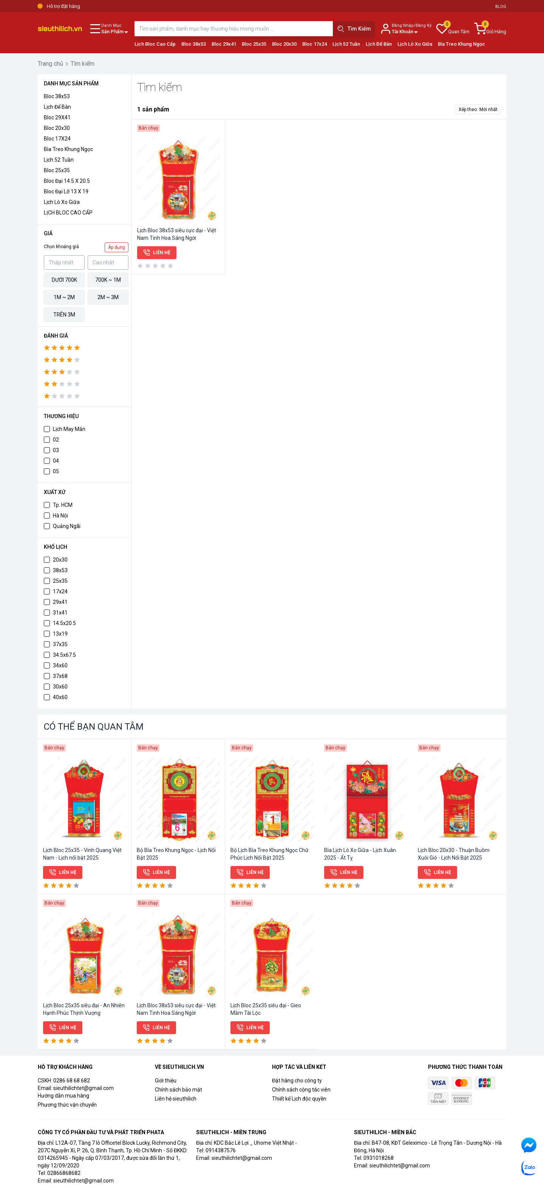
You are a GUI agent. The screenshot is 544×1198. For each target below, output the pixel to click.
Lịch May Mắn (69, 429)
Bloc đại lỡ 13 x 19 (66, 191)
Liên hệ (156, 252)
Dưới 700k (64, 280)
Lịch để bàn (57, 107)
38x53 (60, 570)
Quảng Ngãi (66, 526)
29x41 (60, 602)
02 (56, 440)
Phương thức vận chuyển (67, 1105)
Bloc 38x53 (193, 44)
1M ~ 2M (64, 297)
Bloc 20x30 (284, 44)
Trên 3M (64, 315)
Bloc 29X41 (57, 117)
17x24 (60, 591)
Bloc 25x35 (254, 44)
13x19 (60, 634)
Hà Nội (60, 516)
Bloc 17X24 (57, 139)
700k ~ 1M (108, 280)
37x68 (60, 676)
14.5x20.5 (64, 623)
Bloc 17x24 (314, 44)
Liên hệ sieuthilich (175, 1099)
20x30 (60, 560)
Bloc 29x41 (224, 44)
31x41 (60, 613)
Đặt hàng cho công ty (297, 1081)
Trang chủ (50, 63)
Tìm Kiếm (354, 28)
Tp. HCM (63, 505)
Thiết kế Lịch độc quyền (299, 1099)
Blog (500, 6)
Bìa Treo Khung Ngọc (461, 44)
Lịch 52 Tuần (346, 44)
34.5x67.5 (64, 655)
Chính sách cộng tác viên (301, 1090)
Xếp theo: (478, 110)
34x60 (60, 665)
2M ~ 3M (108, 297)
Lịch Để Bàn (379, 44)
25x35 (60, 581)
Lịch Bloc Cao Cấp (155, 44)
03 (56, 450)
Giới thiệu (165, 1081)
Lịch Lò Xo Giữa (414, 44)
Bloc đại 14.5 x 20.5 (67, 181)
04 (56, 461)
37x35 (60, 644)
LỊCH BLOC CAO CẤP (68, 213)
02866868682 (63, 1173)
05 (56, 471)
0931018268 (378, 1158)
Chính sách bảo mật (178, 1090)
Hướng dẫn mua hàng (63, 1096)
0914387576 (221, 1150)
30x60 (60, 687)
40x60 (60, 697)
